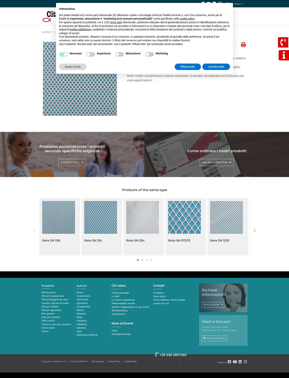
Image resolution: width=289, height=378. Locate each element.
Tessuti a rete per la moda (55, 303)
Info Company (97, 361)
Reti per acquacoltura (52, 296)
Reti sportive (48, 313)
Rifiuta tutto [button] (188, 66)
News (114, 330)
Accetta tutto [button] (216, 66)
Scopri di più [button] (73, 66)
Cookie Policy (130, 361)
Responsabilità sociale (123, 303)
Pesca (79, 292)
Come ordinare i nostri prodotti (169, 299)
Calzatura (81, 320)
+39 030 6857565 (171, 355)
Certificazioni (118, 314)
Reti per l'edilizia (50, 306)
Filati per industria (50, 317)
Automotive (82, 299)
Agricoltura (82, 303)
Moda (79, 317)
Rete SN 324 (135, 240)
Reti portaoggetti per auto (54, 299)
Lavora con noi (161, 303)
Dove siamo (159, 296)
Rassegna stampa (121, 334)
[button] (138, 260)
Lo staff (115, 296)
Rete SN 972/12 (179, 240)
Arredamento (83, 306)
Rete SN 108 (51, 240)
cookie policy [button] (187, 18)
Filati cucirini (47, 320)
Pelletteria (81, 324)
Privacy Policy (114, 361)
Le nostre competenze (123, 299)
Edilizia (80, 310)
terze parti (116, 22)
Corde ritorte (48, 327)
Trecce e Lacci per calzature (56, 324)
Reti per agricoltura (51, 310)
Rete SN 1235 (219, 240)
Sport (79, 331)
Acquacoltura (83, 296)
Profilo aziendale (120, 292)
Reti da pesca (48, 292)
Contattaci (158, 292)
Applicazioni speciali (87, 334)
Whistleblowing (119, 310)
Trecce (45, 331)
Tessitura (81, 313)
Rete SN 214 (93, 240)
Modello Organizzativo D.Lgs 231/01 (130, 307)
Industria (81, 327)
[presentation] (34, 230)
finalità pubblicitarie (80, 29)
